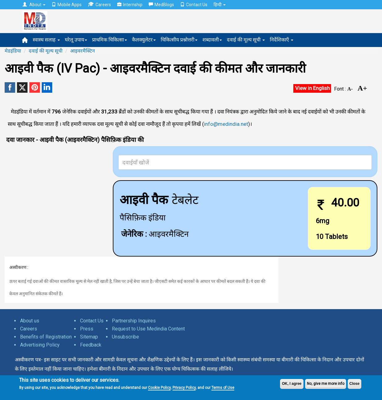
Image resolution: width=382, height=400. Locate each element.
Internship (129, 4)
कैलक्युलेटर (144, 40)
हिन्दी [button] (220, 4)
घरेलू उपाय (76, 40)
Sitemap (89, 337)
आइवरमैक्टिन (82, 51)
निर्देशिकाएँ (281, 40)
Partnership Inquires (134, 321)
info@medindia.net (226, 124)
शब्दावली (212, 40)
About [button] (34, 4)
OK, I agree (291, 383)
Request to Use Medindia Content (148, 329)
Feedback (90, 345)
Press (86, 329)
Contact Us (193, 4)
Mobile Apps (67, 4)
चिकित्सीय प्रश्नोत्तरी (179, 40)
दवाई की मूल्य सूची (246, 40)
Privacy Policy (184, 387)
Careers (99, 4)
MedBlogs (161, 4)
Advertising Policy (40, 345)
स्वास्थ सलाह (46, 40)
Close (355, 383)
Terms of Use (222, 387)
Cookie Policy (159, 387)
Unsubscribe (125, 337)
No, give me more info (325, 383)
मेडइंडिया (13, 51)
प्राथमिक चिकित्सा (109, 40)
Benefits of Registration (46, 337)
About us (29, 321)
